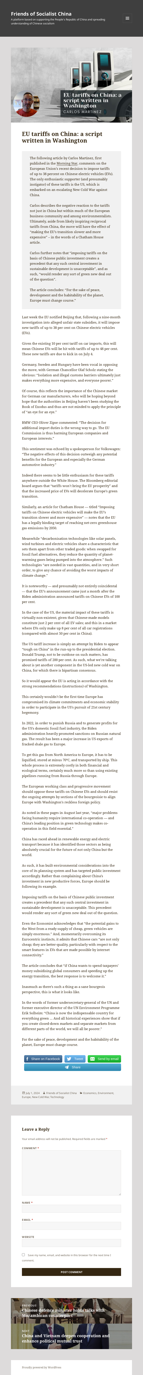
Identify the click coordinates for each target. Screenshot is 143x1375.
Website (28, 1237)
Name (27, 1203)
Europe (26, 1097)
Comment (30, 1148)
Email (27, 1220)
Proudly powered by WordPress (41, 1367)
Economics (90, 1093)
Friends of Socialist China (41, 13)
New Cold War (40, 1097)
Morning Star (67, 163)
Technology (57, 1097)
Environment (105, 1093)
